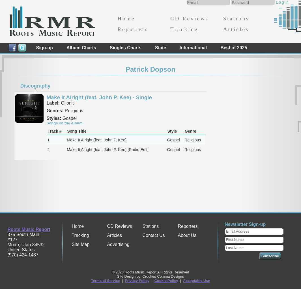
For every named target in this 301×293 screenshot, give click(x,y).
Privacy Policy (137, 281)
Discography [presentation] (35, 86)
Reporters (132, 29)
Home (126, 19)
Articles (236, 29)
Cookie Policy (166, 281)
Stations (236, 19)
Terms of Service (105, 281)
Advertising (118, 244)
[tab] (35, 86)
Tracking (184, 29)
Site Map (80, 244)
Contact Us (153, 235)
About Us (187, 235)
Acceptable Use (196, 281)
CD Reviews (189, 19)
